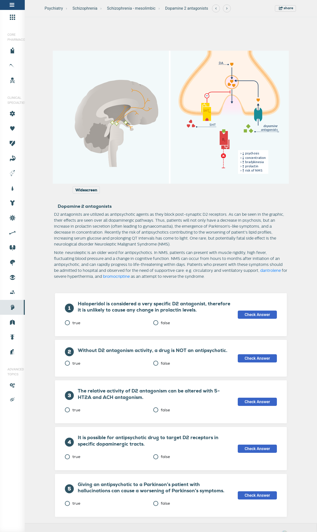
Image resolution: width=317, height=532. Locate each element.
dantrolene (270, 271)
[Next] (227, 8)
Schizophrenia (85, 8)
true (72, 322)
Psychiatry (54, 8)
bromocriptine (116, 277)
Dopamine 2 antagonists (186, 8)
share (286, 8)
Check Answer (257, 314)
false (161, 322)
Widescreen (86, 190)
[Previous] (216, 8)
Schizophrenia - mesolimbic (131, 8)
